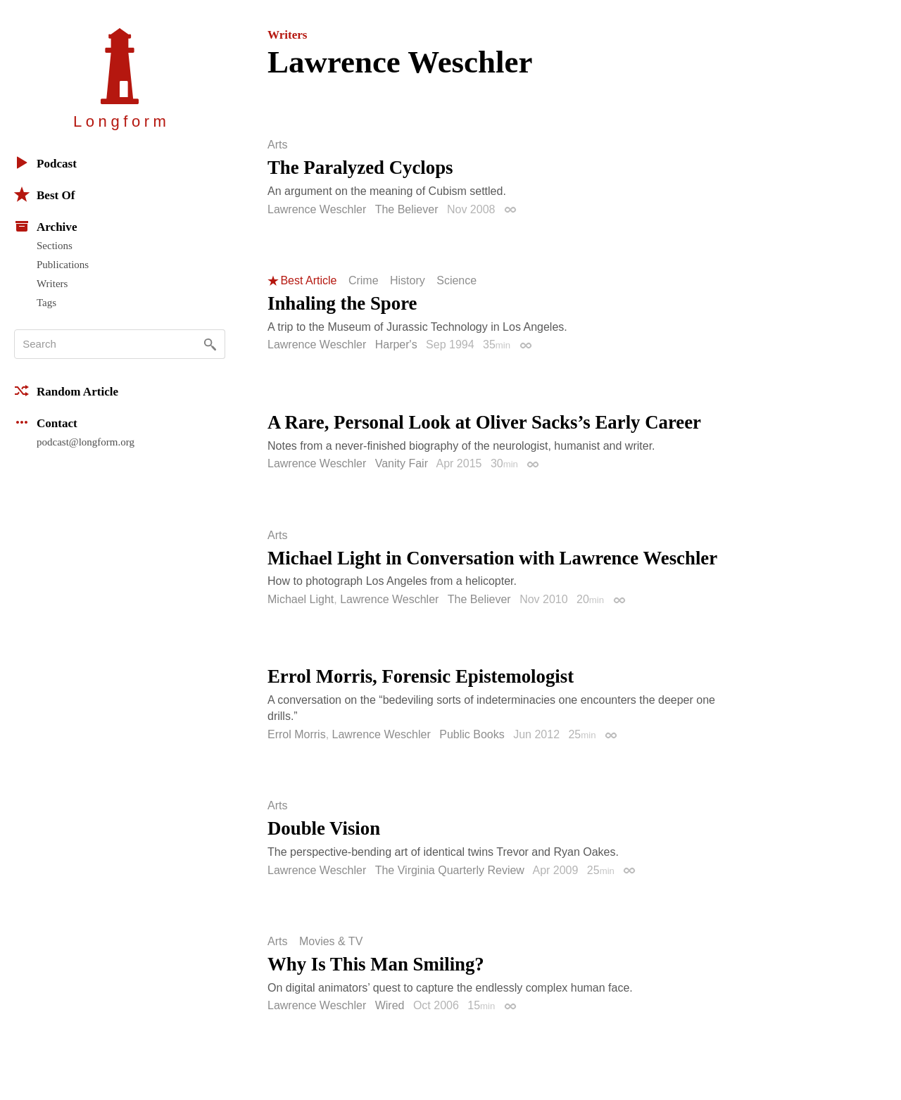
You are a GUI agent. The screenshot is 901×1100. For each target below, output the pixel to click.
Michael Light (300, 599)
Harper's (396, 344)
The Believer (407, 209)
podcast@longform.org (85, 442)
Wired (390, 1005)
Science (456, 280)
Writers (52, 283)
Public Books (472, 734)
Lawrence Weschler (316, 209)
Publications (63, 264)
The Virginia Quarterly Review (449, 870)
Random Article (66, 390)
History (407, 280)
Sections (55, 245)
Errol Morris (296, 734)
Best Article (308, 280)
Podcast (45, 162)
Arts (277, 145)
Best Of (44, 194)
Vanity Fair (401, 463)
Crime (363, 280)
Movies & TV (331, 941)
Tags (46, 302)
